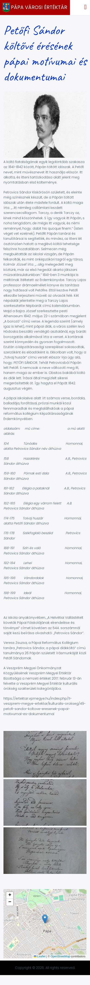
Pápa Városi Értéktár (39, 7)
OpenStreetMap (60, 956)
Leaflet (39, 956)
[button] (45, 776)
